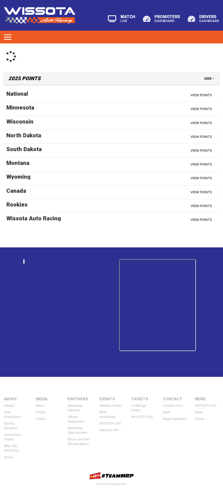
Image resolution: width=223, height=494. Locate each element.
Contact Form (173, 405)
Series (8, 457)
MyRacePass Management (111, 484)
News (40, 405)
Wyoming (18, 176)
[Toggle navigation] (7, 37)
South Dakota (24, 149)
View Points (201, 95)
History (9, 405)
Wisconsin (20, 121)
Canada (16, 191)
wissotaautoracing (68, 261)
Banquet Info (108, 430)
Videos (41, 419)
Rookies (17, 204)
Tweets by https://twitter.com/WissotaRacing (111, 363)
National (17, 94)
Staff (166, 412)
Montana (17, 163)
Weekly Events (110, 405)
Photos (41, 412)
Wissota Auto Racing (33, 218)
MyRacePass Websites (111, 476)
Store (199, 412)
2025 (207, 78)
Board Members (175, 419)
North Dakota (23, 135)
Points (199, 419)
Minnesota (20, 107)
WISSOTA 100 (110, 423)
